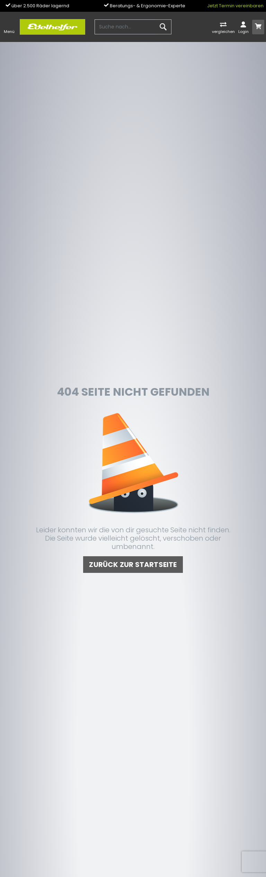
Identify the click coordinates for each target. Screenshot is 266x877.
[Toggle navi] (9, 27)
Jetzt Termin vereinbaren (235, 5)
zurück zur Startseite (133, 564)
